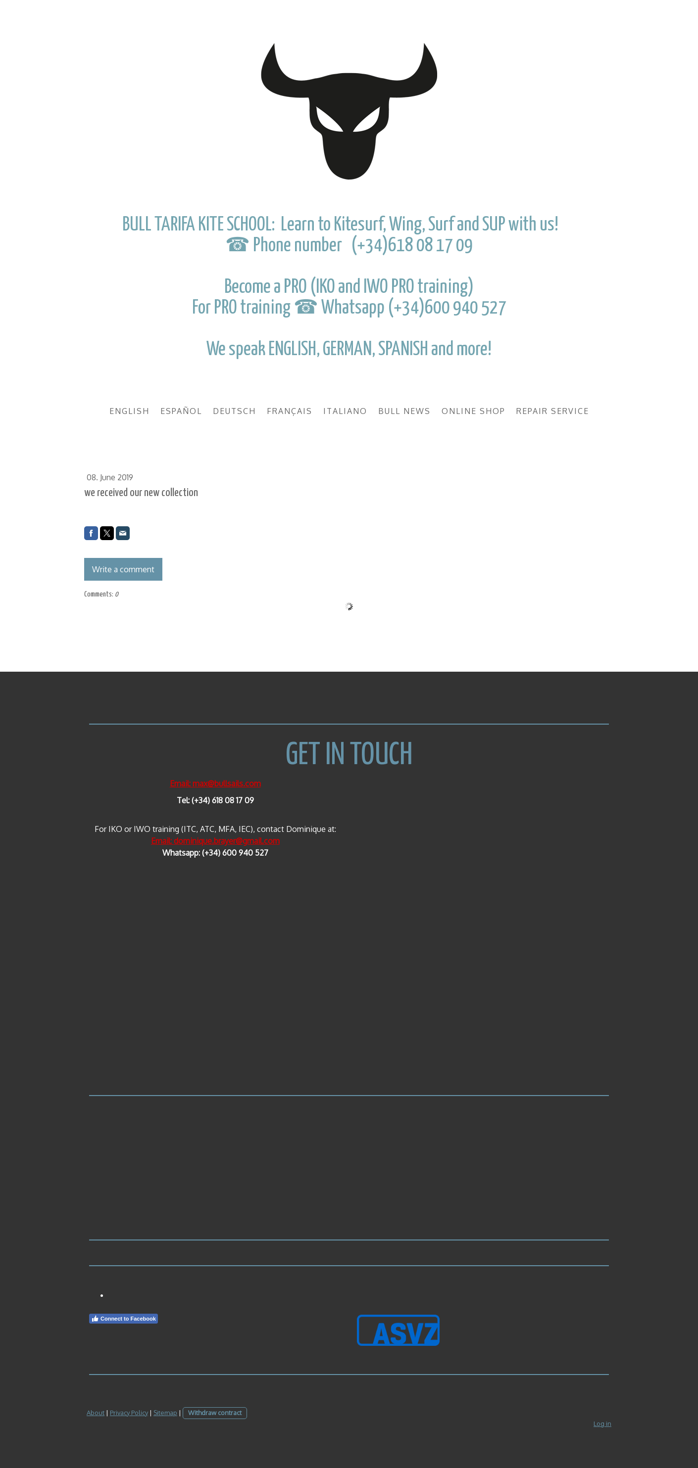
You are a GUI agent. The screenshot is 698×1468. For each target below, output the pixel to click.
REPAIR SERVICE (552, 411)
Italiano (345, 411)
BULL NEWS (404, 411)
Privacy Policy (129, 1413)
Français (289, 411)
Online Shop (473, 411)
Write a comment (123, 569)
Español (181, 411)
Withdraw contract (215, 1413)
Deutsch (234, 411)
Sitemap (165, 1413)
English (129, 411)
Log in (602, 1423)
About (95, 1413)
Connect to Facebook (123, 1319)
